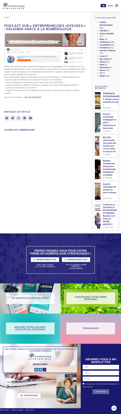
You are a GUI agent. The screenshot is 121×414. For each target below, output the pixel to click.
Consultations (105, 45)
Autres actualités (107, 33)
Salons (102, 70)
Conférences (105, 42)
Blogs (102, 39)
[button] (6, 118)
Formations (104, 48)
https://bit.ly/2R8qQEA (32, 97)
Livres (102, 56)
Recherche (104, 67)
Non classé (104, 59)
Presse (102, 62)
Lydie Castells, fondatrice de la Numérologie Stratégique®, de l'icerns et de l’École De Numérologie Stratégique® (40, 350)
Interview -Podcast (107, 50)
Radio (7, 17)
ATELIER (103, 31)
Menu (110, 6)
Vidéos (102, 76)
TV (101, 73)
